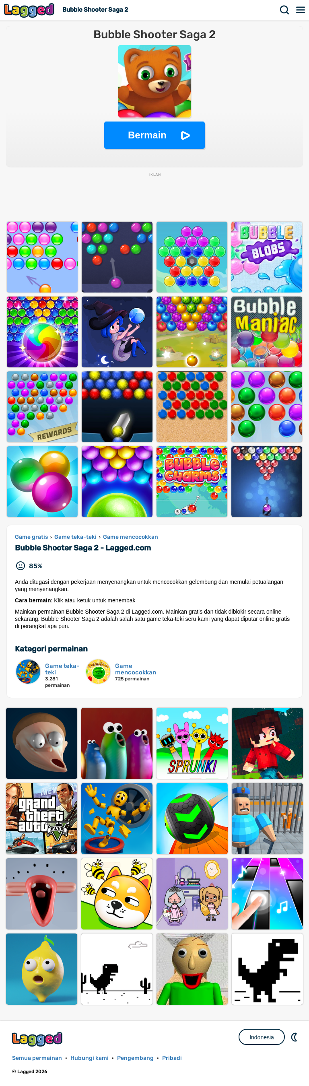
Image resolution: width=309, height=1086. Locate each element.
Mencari (285, 10)
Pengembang (135, 1058)
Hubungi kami (89, 1058)
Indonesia (261, 1037)
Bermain (147, 135)
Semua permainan (37, 1058)
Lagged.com (38, 1039)
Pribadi (172, 1058)
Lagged (30, 10)
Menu (301, 10)
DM (295, 1037)
